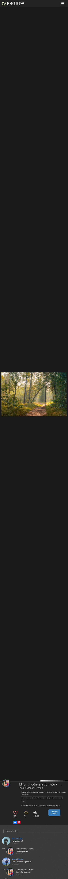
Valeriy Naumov (18, 859)
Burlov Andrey (17, 838)
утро (45, 798)
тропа (59, 798)
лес (23, 798)
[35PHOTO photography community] (12, 3)
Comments (11, 831)
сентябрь (37, 798)
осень (29, 798)
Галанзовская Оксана (31, 788)
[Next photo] (65, 382)
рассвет (52, 798)
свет (23, 801)
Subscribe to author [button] (54, 812)
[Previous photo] (3, 382)
